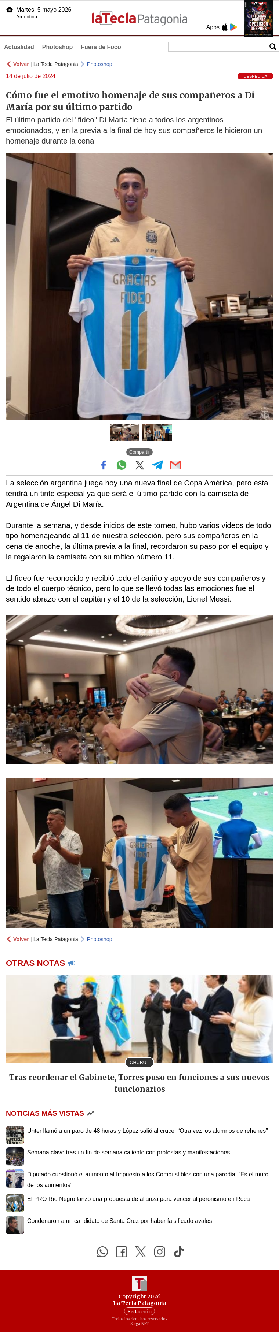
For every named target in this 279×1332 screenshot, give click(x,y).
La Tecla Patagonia (55, 64)
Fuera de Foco (101, 47)
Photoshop (57, 47)
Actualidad (19, 47)
